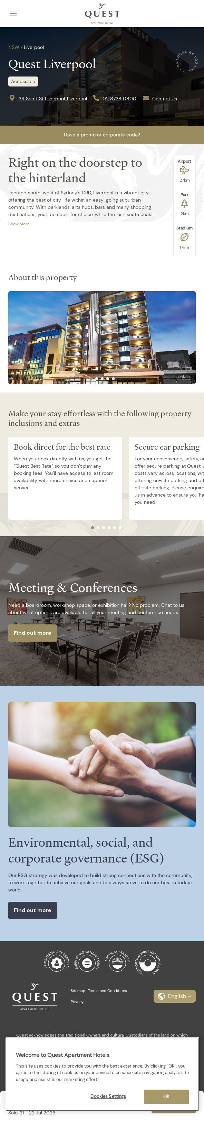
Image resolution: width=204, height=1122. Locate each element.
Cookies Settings (108, 1096)
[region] (102, 1074)
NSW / (15, 47)
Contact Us (164, 98)
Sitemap (78, 990)
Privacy (77, 1001)
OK (166, 1097)
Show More (18, 224)
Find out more (32, 632)
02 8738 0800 (119, 98)
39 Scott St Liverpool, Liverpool (53, 98)
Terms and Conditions (107, 990)
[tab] (91, 378)
